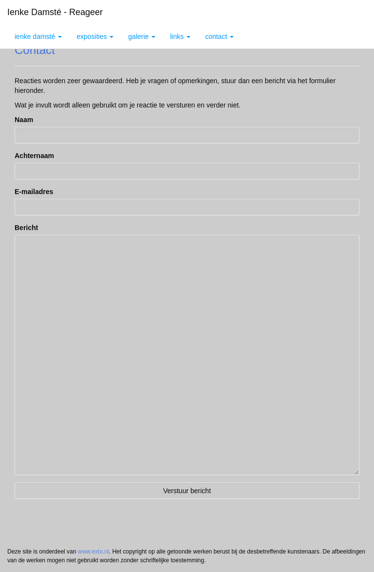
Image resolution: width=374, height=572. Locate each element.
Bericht (26, 228)
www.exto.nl (93, 551)
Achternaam (34, 156)
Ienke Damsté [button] (38, 36)
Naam (24, 120)
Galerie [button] (141, 36)
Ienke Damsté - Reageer (55, 12)
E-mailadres (34, 192)
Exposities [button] (94, 36)
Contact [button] (219, 36)
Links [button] (180, 36)
